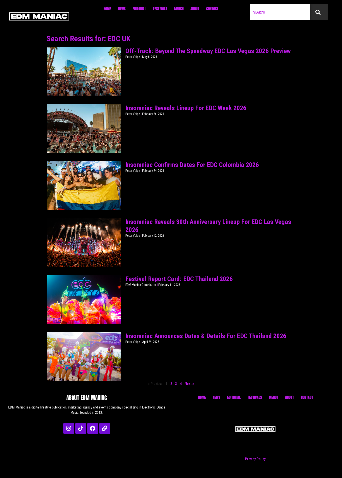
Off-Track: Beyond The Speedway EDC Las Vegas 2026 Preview (208, 51)
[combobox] (280, 12)
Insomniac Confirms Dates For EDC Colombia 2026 (192, 165)
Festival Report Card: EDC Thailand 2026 (179, 279)
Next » (189, 384)
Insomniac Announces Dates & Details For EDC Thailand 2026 (205, 336)
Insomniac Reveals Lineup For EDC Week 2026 (185, 108)
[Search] (319, 12)
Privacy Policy (255, 459)
